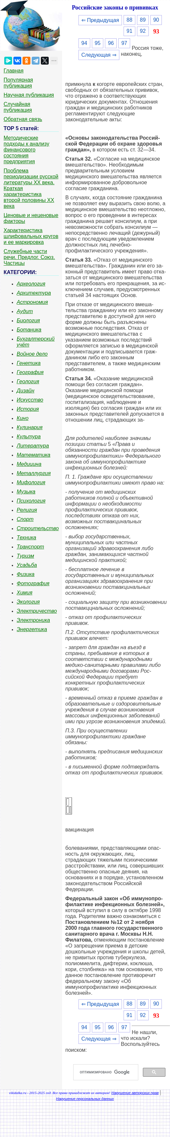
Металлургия (34, 473)
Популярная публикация (18, 83)
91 (129, 31)
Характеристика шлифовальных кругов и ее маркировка (31, 236)
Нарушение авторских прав (135, 1093)
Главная (14, 70)
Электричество (37, 611)
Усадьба (27, 565)
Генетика (29, 363)
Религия (27, 510)
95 (98, 43)
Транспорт (30, 546)
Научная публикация (29, 95)
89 (143, 20)
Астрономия (32, 302)
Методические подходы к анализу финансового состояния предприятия (26, 149)
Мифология (31, 482)
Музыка (26, 491)
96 (111, 43)
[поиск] (108, 1072)
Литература (33, 446)
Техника (26, 537)
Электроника (33, 620)
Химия (24, 592)
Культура (29, 436)
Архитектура (34, 293)
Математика (33, 455)
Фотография (33, 583)
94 (84, 43)
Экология (28, 602)
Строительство (38, 528)
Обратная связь (23, 119)
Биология (28, 320)
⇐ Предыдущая (100, 20)
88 (129, 20)
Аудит (25, 311)
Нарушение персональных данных (85, 1099)
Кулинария (29, 427)
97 (124, 43)
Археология (31, 284)
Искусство (30, 400)
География (30, 372)
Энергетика (32, 629)
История (28, 409)
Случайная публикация (18, 107)
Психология (31, 501)
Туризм (25, 556)
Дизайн (25, 390)
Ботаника (29, 329)
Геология (28, 381)
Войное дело (32, 354)
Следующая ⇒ (98, 55)
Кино (22, 418)
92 (143, 31)
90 (156, 20)
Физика (25, 574)
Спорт (25, 519)
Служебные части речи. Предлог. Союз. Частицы (29, 257)
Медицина (29, 464)
